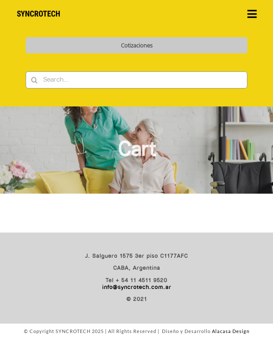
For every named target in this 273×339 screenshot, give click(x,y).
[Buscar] (34, 79)
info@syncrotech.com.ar (136, 287)
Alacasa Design (231, 331)
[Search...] (136, 79)
